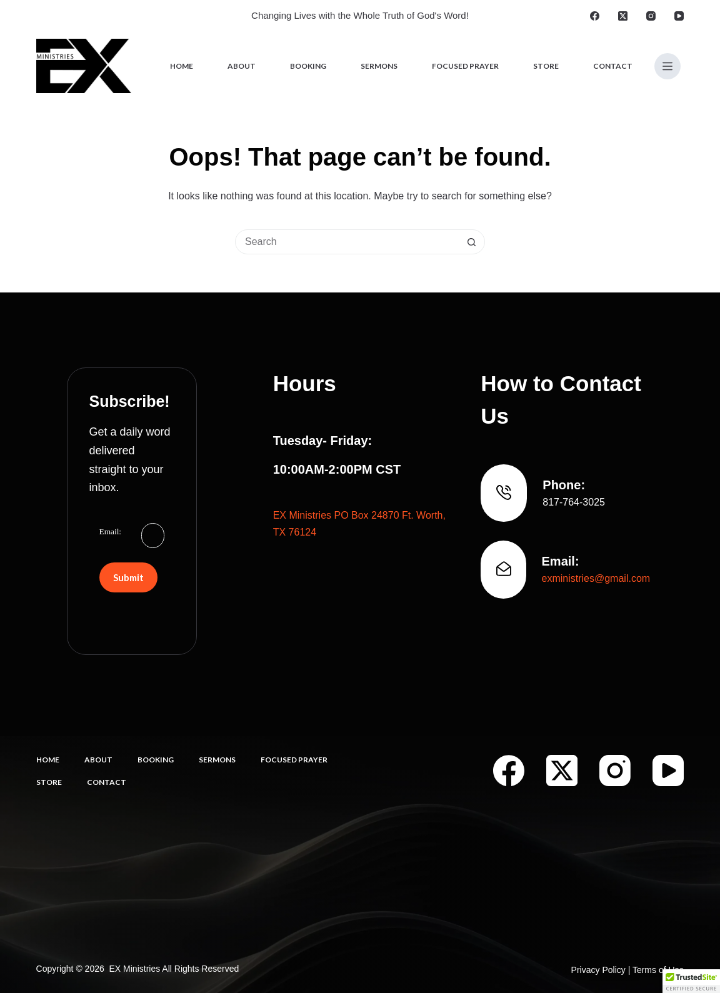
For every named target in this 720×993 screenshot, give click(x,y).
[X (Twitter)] (623, 16)
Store (546, 66)
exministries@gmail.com (596, 578)
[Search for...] (347, 241)
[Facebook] (594, 16)
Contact (612, 66)
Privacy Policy (598, 970)
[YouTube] (679, 16)
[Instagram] (651, 16)
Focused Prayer (465, 66)
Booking (308, 66)
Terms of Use (658, 970)
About (242, 66)
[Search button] (471, 241)
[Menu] (667, 66)
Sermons (379, 66)
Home (181, 66)
